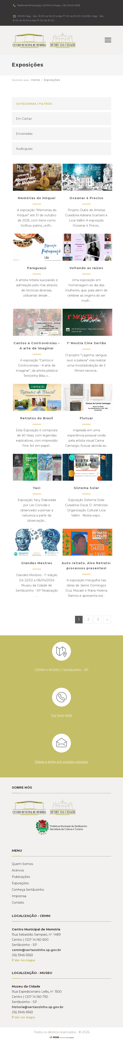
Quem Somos (22, 864)
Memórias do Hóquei (36, 198)
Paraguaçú (36, 268)
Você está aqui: (21, 80)
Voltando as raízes (86, 268)
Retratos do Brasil (36, 418)
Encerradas (24, 134)
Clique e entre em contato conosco (61, 762)
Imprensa (19, 896)
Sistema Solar (86, 488)
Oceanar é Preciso (86, 198)
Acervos (18, 870)
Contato (18, 902)
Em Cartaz (24, 119)
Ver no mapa (23, 960)
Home (35, 80)
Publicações (21, 877)
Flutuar (86, 418)
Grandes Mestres (36, 563)
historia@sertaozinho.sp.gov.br (37, 1007)
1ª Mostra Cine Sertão (86, 343)
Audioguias (24, 149)
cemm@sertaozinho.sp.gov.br (36, 950)
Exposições (52, 80)
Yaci (36, 488)
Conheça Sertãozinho (28, 890)
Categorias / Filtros (34, 103)
